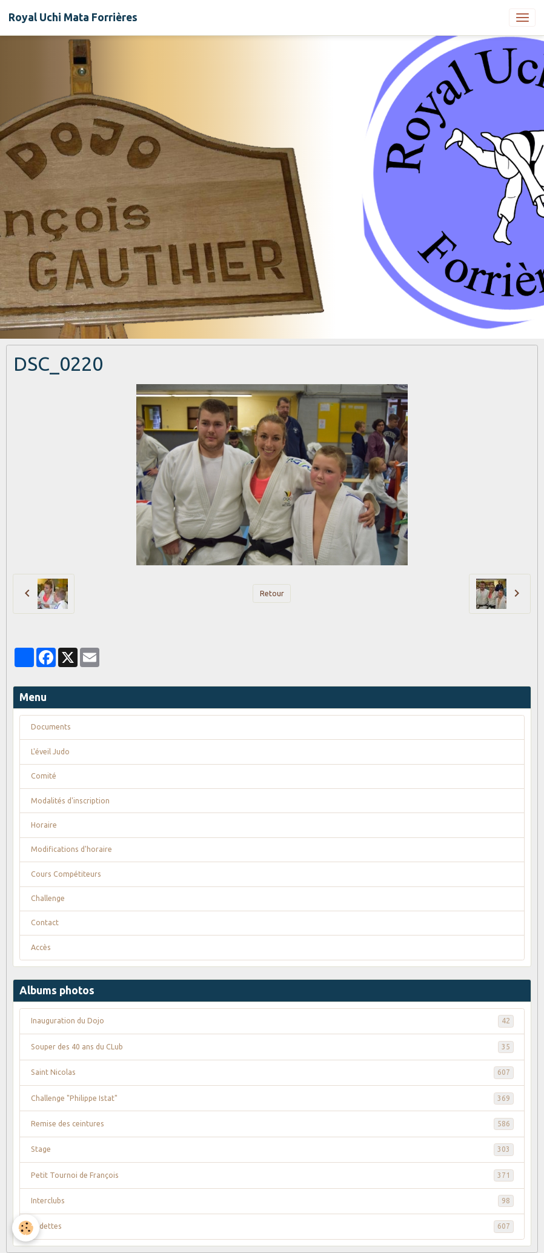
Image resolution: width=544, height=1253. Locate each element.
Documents (51, 727)
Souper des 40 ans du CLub (272, 1047)
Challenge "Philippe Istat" (272, 1098)
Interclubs (272, 1201)
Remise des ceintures (272, 1124)
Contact (45, 922)
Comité (43, 776)
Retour (272, 593)
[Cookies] (25, 1227)
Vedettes (272, 1226)
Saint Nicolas (272, 1072)
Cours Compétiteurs (66, 874)
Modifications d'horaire (71, 849)
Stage (272, 1149)
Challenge (48, 898)
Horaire (44, 825)
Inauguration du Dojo (272, 1021)
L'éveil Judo (50, 752)
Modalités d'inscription (70, 801)
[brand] (73, 17)
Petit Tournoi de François (272, 1175)
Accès (41, 947)
